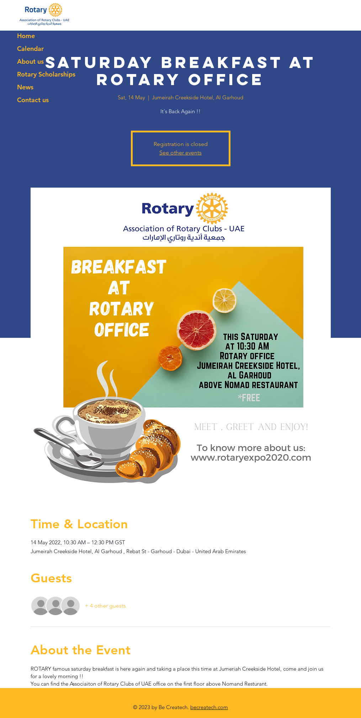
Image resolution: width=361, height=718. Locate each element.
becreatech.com (209, 707)
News (25, 87)
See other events (180, 152)
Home (26, 36)
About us (30, 61)
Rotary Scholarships (46, 74)
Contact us (33, 100)
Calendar (30, 48)
